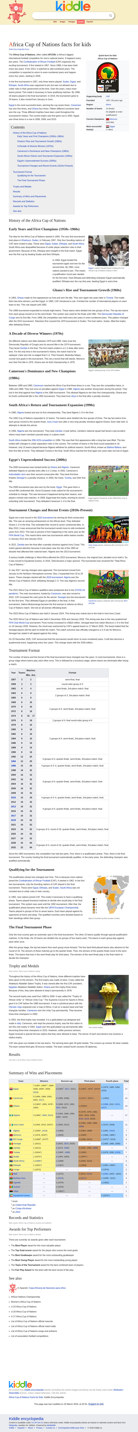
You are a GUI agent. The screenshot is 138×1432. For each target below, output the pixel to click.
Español (90, 22)
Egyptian (13, 987)
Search (110, 15)
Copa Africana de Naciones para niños (47, 1288)
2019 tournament (54, 577)
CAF (108, 96)
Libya (73, 396)
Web (55, 22)
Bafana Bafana (114, 447)
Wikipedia (13, 1425)
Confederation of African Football (39, 62)
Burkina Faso (19, 1178)
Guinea (16, 1187)
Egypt (112, 126)
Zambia (23, 348)
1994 (13, 761)
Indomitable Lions (17, 474)
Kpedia (81, 22)
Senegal (21, 478)
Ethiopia (13, 85)
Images (62, 22)
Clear (105, 15)
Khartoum (26, 240)
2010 (13, 797)
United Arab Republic (25, 1205)
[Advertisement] (69, 32)
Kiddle (11, 1428)
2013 (13, 806)
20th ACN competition (42, 440)
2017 (13, 816)
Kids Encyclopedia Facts (19, 49)
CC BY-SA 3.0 (37, 1423)
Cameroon (76, 105)
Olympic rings (15, 1007)
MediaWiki (51, 1425)
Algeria (76, 389)
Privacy (39, 1428)
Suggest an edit (95, 1404)
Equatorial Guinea (21, 1195)
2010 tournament (45, 517)
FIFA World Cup (16, 535)
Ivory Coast (52, 422)
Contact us (50, 1428)
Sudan (66, 82)
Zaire (17, 1212)
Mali (15, 1174)
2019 (13, 820)
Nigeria (38, 392)
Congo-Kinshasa (23, 1208)
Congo (16, 1169)
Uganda (16, 1182)
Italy (19, 1023)
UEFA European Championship (63, 908)
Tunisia (109, 298)
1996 (13, 766)
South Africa (23, 85)
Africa (108, 104)
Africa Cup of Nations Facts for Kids (26, 1397)
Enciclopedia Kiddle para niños (71, 1428)
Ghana (35, 109)
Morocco (113, 119)
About (30, 1428)
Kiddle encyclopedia (34, 1390)
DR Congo (18, 1139)
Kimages (71, 22)
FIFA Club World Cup (19, 623)
